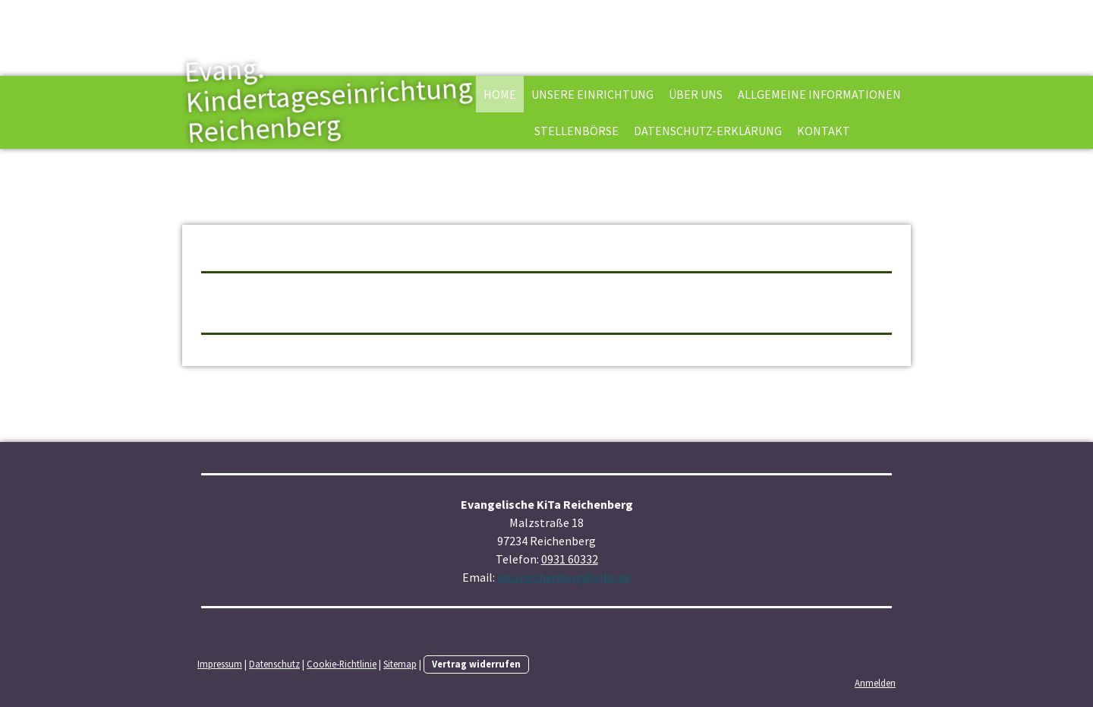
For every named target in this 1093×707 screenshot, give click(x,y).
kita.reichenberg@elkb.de (564, 577)
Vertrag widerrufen (476, 664)
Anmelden (875, 683)
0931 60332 (569, 559)
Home (500, 94)
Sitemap (400, 664)
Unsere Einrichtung (592, 94)
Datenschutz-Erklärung (708, 130)
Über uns (696, 94)
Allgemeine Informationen (819, 94)
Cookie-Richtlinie (341, 664)
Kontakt (823, 130)
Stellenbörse (576, 130)
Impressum (219, 664)
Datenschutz (274, 664)
